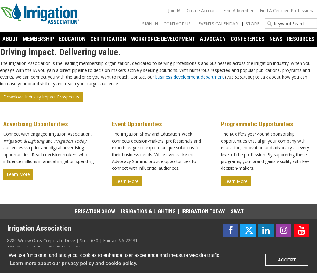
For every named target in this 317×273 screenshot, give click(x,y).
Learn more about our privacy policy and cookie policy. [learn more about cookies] (73, 263)
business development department (189, 77)
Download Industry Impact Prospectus (41, 97)
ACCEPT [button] (287, 259)
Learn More (18, 174)
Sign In (150, 24)
